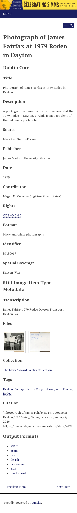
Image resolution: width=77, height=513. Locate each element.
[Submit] (71, 25)
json (13, 468)
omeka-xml (18, 473)
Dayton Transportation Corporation (28, 389)
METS (15, 446)
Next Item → (65, 487)
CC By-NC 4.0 (12, 215)
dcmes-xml (18, 464)
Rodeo (7, 393)
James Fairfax (63, 389)
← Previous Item (14, 487)
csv (13, 455)
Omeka (36, 502)
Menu (7, 14)
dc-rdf (15, 460)
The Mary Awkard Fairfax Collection (27, 370)
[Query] (38, 25)
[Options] (65, 25)
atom (14, 451)
